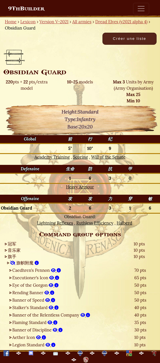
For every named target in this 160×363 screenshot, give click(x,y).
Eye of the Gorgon (35, 285)
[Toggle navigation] (141, 8)
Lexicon (27, 21)
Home (11, 21)
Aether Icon (29, 337)
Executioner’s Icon (35, 277)
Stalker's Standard (35, 307)
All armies (82, 21)
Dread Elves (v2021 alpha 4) (121, 21)
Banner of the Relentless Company (51, 315)
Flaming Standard (35, 322)
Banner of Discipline (37, 330)
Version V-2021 (53, 21)
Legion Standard (34, 345)
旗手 (12, 256)
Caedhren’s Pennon (36, 270)
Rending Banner (33, 292)
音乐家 (14, 250)
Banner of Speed (33, 300)
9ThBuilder (26, 8)
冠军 (12, 244)
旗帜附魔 (24, 263)
